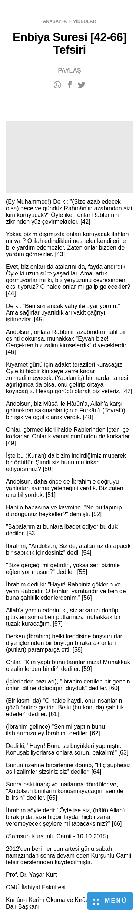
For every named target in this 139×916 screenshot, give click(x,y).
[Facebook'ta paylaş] (69, 85)
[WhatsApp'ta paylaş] (57, 85)
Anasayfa (55, 21)
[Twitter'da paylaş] (81, 85)
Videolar (84, 21)
